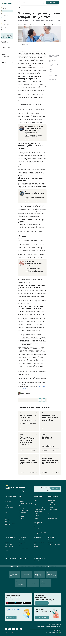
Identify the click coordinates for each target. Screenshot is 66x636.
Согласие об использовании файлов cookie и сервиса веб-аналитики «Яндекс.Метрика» (45, 629)
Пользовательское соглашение (54, 624)
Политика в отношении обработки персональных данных (48, 626)
